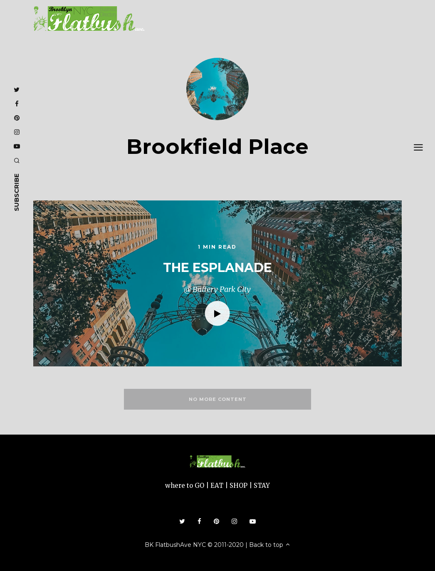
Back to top (270, 545)
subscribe (16, 192)
